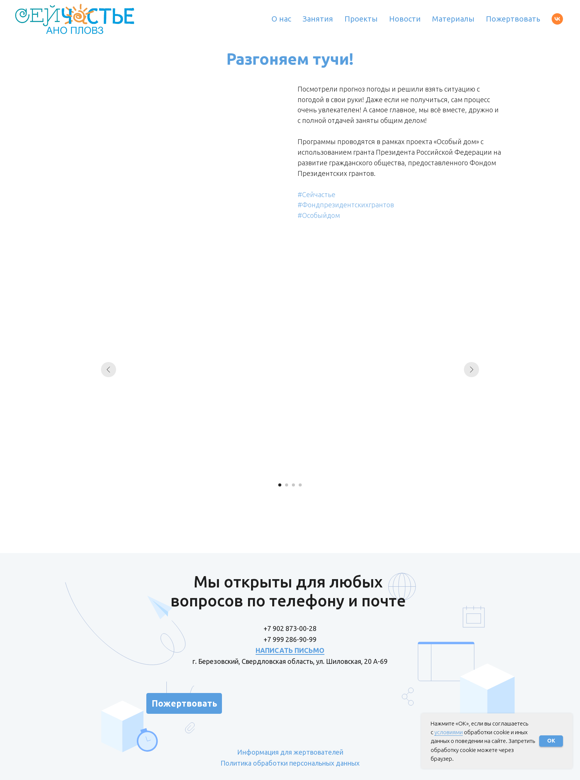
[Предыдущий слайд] (108, 369)
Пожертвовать (513, 18)
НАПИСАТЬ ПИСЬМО (290, 650)
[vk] (557, 19)
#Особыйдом (319, 215)
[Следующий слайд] (471, 369)
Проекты (361, 18)
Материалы (453, 18)
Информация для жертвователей (290, 752)
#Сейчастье (316, 194)
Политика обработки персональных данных (290, 763)
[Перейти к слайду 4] (300, 484)
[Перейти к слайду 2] (286, 484)
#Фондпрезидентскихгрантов (346, 204)
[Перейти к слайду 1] (279, 484)
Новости (405, 18)
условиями (448, 732)
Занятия (317, 18)
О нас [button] (281, 18)
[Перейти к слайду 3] (293, 484)
